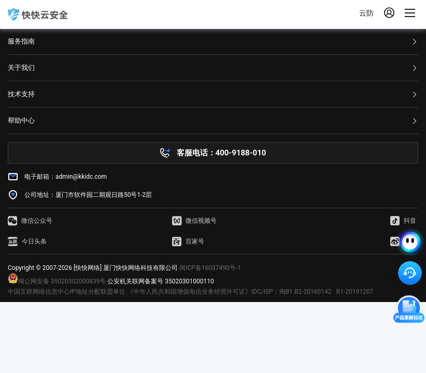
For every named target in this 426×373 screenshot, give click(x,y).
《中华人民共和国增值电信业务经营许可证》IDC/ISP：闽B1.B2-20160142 (229, 291)
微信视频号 (194, 220)
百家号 (188, 241)
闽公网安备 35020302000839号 (57, 281)
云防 (366, 13)
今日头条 (27, 241)
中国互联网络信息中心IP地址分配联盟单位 (66, 291)
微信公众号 (30, 220)
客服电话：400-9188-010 (221, 152)
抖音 (403, 220)
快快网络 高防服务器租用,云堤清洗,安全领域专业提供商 (38, 14)
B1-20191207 (355, 291)
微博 (403, 241)
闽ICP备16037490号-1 (210, 267)
